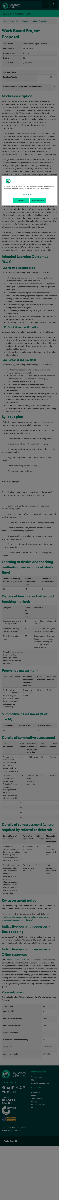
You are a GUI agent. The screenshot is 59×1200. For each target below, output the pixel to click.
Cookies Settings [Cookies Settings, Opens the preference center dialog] (27, 194)
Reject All (21, 200)
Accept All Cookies (38, 200)
